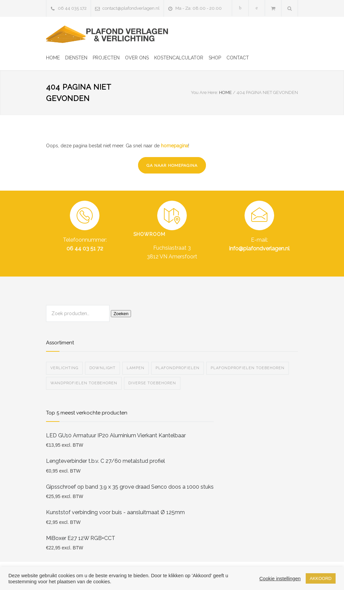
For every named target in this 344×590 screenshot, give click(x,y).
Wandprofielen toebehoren (83, 383)
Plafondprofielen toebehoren (248, 368)
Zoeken (121, 313)
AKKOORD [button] (321, 578)
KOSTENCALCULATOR (178, 57)
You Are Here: (204, 92)
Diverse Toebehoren (152, 383)
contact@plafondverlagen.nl (131, 8)
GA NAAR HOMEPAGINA (172, 165)
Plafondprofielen (178, 368)
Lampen (135, 368)
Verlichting (64, 368)
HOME (53, 57)
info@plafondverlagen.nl (259, 248)
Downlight (102, 368)
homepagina (174, 145)
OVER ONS (137, 57)
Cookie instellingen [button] (280, 578)
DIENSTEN (76, 57)
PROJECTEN (106, 57)
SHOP (215, 57)
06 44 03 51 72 (85, 248)
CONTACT (237, 57)
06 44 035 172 (72, 8)
